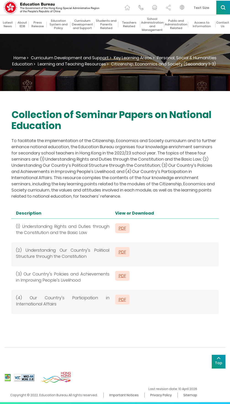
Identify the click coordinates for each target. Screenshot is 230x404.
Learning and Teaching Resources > (73, 64)
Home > (21, 58)
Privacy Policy (161, 395)
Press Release (38, 24)
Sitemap (190, 395)
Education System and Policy (59, 24)
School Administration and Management (152, 24)
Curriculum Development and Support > (71, 58)
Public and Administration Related (176, 24)
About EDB (22, 24)
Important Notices (124, 395)
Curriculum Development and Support (82, 24)
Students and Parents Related (106, 24)
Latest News (8, 24)
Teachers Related (129, 24)
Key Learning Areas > (134, 58)
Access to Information (202, 24)
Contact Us (222, 24)
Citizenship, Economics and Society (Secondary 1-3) (163, 64)
